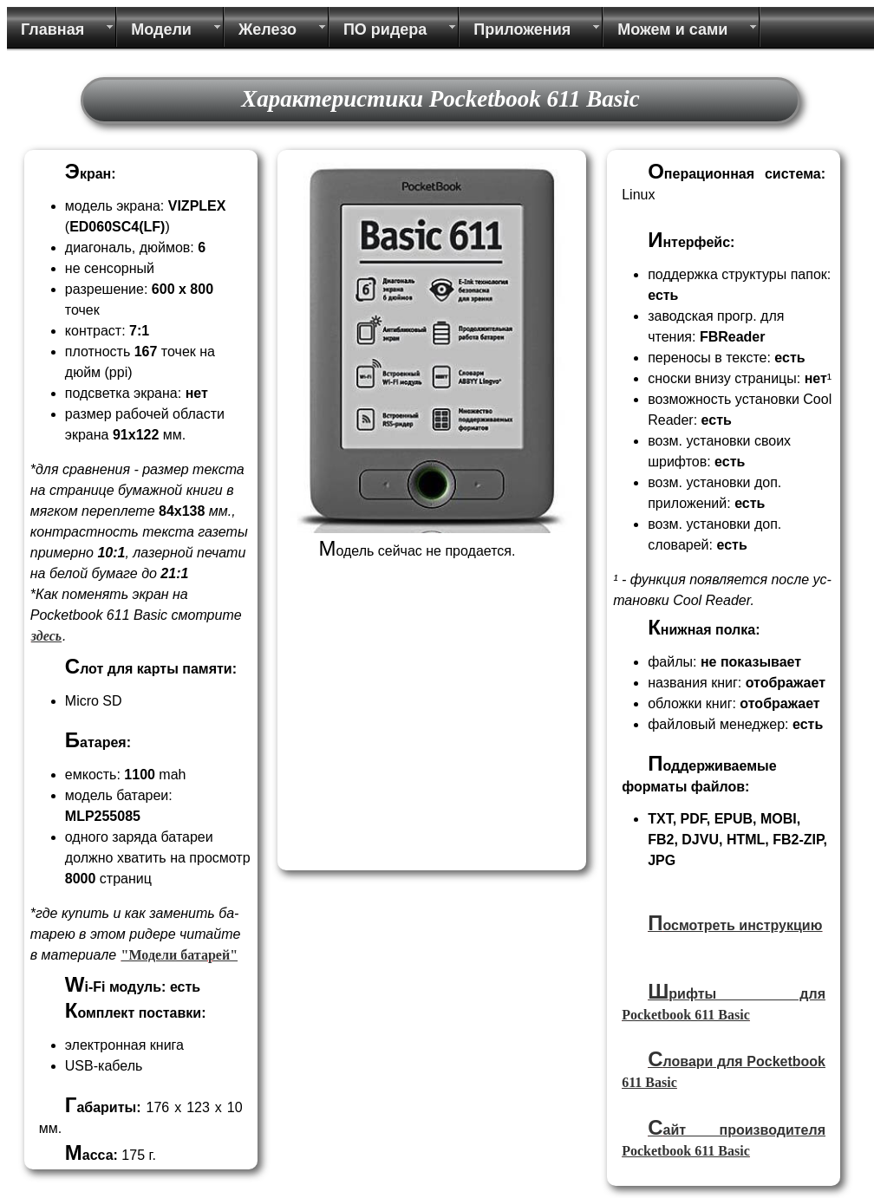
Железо (267, 29)
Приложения (522, 29)
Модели (161, 29)
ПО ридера (385, 29)
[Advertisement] (429, 743)
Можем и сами (672, 29)
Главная (52, 29)
